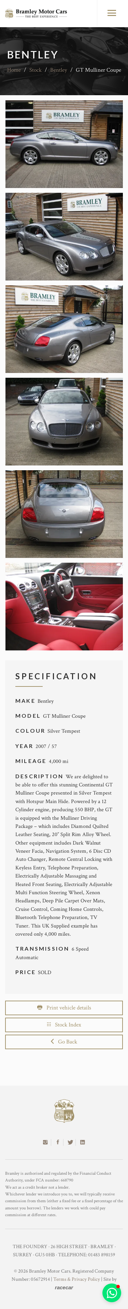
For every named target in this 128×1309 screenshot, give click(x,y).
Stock (35, 70)
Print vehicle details (64, 1008)
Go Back (64, 1042)
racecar (64, 1287)
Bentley (58, 70)
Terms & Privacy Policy (76, 1279)
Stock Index (64, 1024)
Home (14, 70)
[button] (111, 1293)
